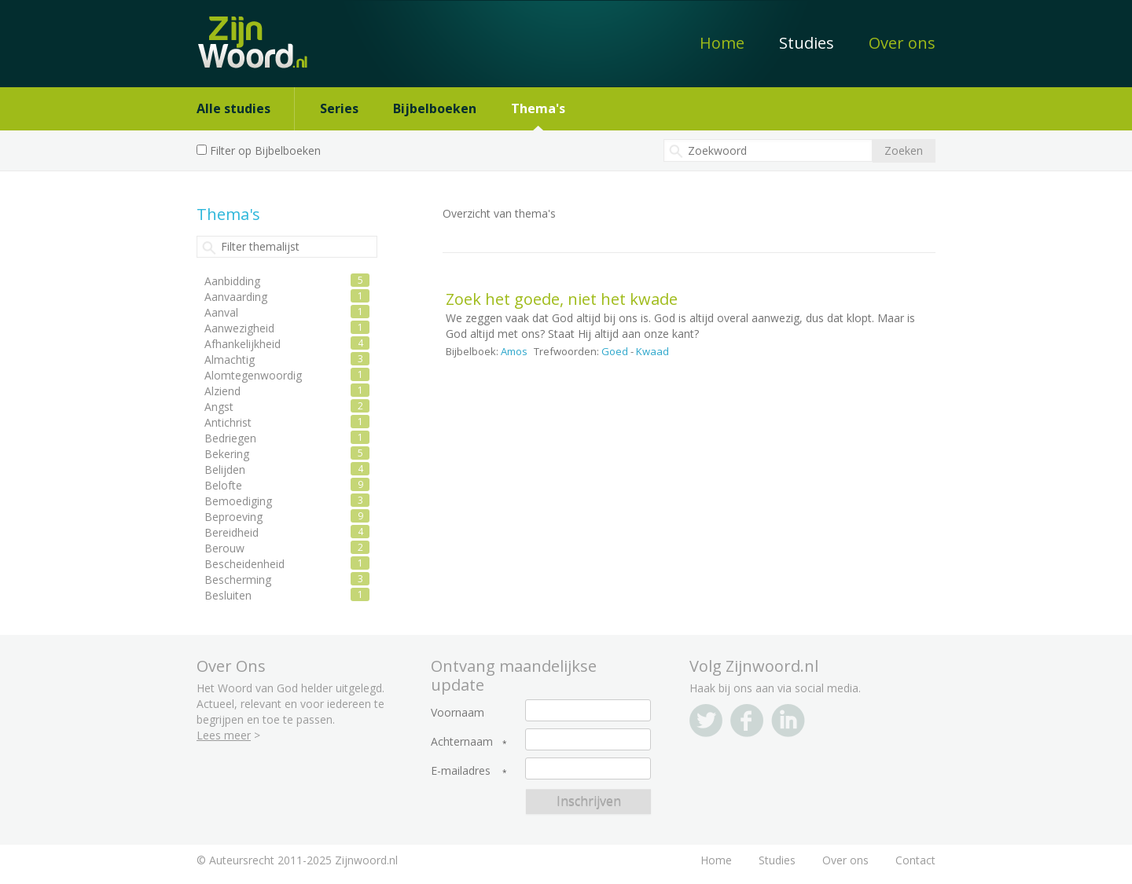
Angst (218, 406)
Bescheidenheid (244, 563)
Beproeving (233, 516)
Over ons (902, 42)
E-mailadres (461, 771)
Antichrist (228, 422)
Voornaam (457, 713)
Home (722, 42)
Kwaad (652, 351)
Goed (614, 351)
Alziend (222, 390)
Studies (806, 42)
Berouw (224, 548)
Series (339, 108)
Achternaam (462, 742)
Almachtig (229, 359)
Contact (915, 860)
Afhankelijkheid (242, 343)
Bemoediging (238, 500)
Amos (514, 351)
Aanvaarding (235, 296)
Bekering (226, 453)
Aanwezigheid (239, 328)
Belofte (223, 485)
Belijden (224, 469)
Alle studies (233, 108)
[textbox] (768, 150)
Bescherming (237, 579)
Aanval (221, 312)
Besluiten (228, 595)
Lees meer (224, 735)
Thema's (538, 108)
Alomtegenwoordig (253, 375)
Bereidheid (231, 532)
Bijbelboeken (434, 108)
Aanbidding (232, 280)
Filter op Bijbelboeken (265, 150)
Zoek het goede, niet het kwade (562, 299)
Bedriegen (230, 438)
